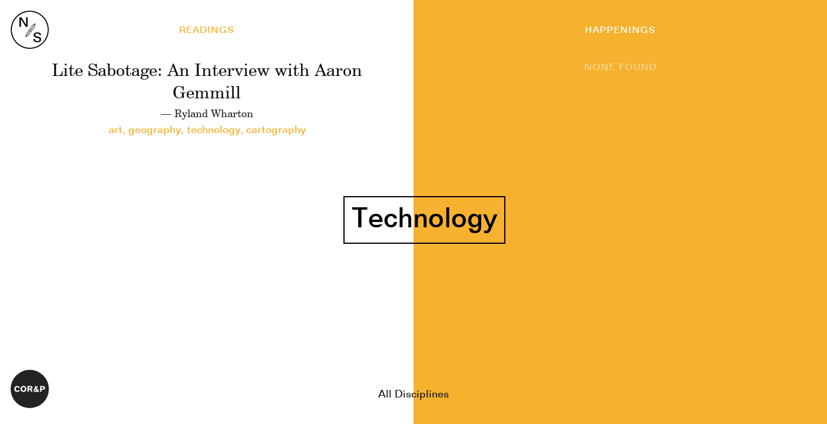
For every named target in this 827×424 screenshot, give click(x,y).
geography (154, 130)
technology (213, 130)
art (115, 130)
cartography (276, 130)
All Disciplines (413, 394)
